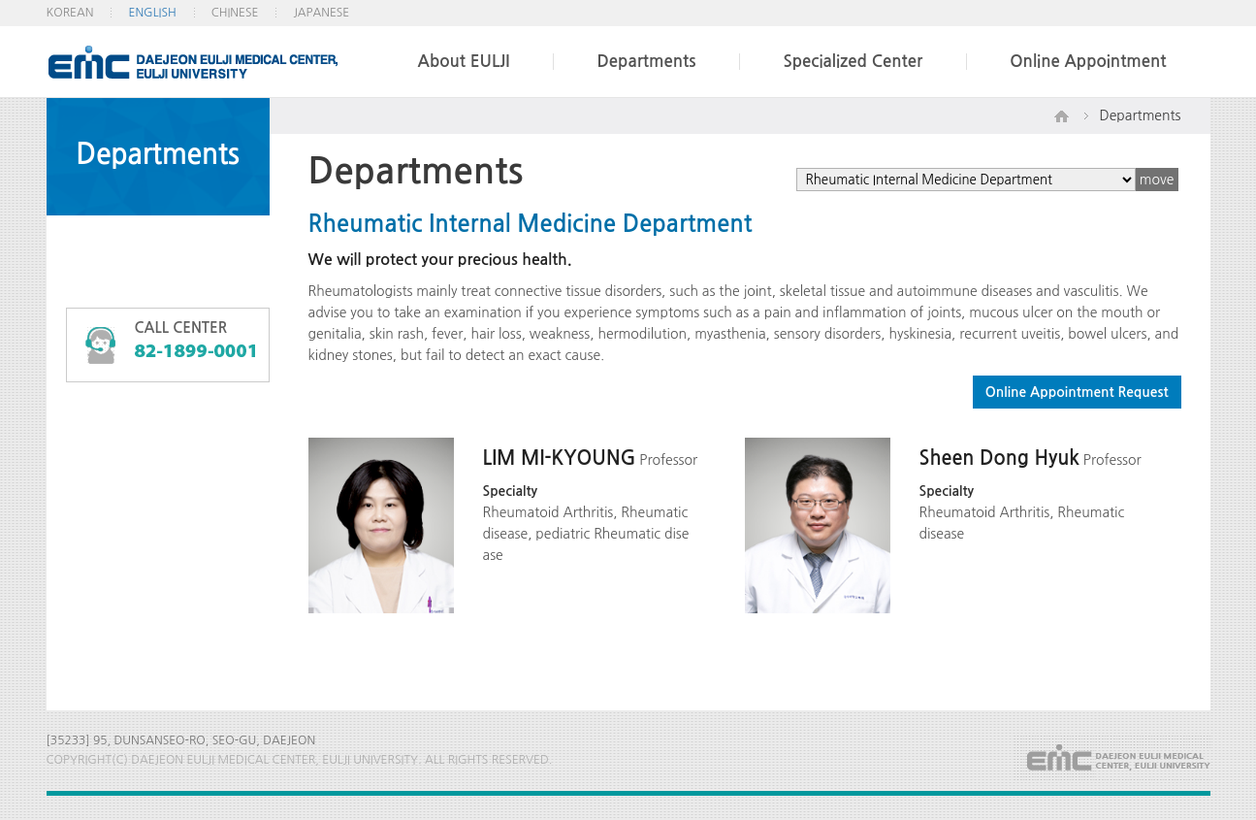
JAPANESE (321, 12)
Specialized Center (852, 61)
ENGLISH (152, 12)
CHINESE (235, 12)
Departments (645, 61)
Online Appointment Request (1077, 392)
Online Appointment (1088, 61)
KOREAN (70, 12)
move (1157, 179)
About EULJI (464, 61)
